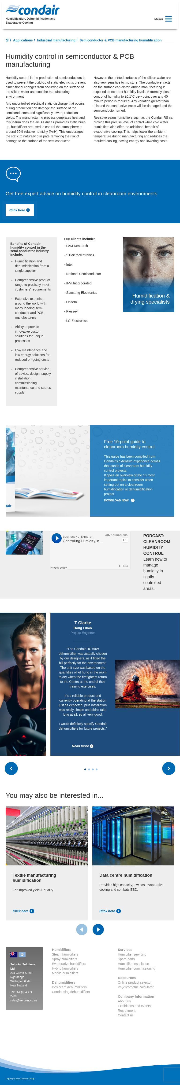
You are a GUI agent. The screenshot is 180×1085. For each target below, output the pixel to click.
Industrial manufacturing (56, 40)
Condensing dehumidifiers (71, 992)
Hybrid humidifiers (65, 968)
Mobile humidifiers (65, 973)
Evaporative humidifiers (69, 964)
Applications (23, 40)
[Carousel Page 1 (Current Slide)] (85, 769)
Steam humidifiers (65, 954)
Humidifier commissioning (136, 968)
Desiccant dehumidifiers (69, 987)
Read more (120, 746)
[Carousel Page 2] (89, 769)
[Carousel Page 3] (93, 769)
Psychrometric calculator (136, 987)
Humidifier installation (133, 964)
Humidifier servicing (132, 954)
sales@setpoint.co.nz (23, 1000)
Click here (19, 210)
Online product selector (135, 982)
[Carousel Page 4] (97, 769)
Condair (33, 9)
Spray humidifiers (64, 959)
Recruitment (126, 1010)
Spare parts (126, 959)
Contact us (126, 1015)
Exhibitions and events (134, 1006)
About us (124, 1001)
